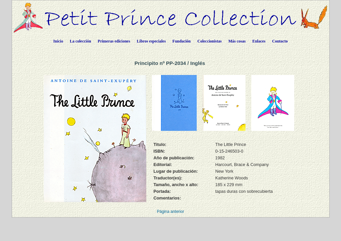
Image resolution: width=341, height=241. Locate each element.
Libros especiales (151, 41)
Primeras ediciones (114, 41)
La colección (80, 41)
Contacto (280, 41)
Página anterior (170, 211)
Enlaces (258, 41)
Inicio (58, 41)
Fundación (181, 41)
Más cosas (237, 41)
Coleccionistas (209, 41)
